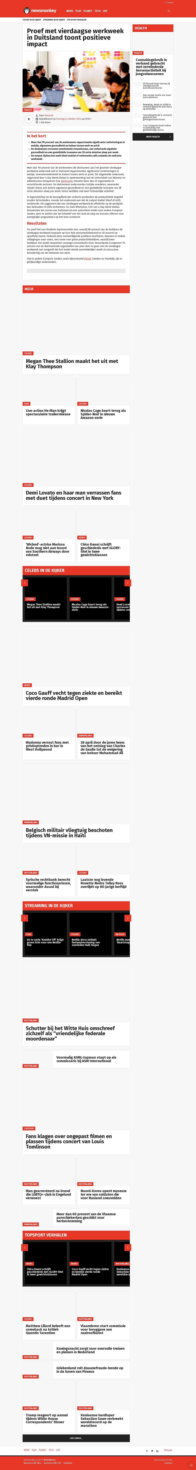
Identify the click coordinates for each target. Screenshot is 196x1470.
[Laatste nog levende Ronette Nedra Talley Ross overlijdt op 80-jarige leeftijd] (103, 860)
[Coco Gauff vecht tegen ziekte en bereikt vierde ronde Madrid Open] (76, 657)
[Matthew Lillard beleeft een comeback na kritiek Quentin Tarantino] (49, 1306)
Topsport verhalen (76, 20)
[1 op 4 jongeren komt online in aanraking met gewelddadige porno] (138, 126)
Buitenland (30, 872)
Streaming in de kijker (54, 20)
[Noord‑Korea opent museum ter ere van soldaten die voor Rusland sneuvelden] (103, 1171)
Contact (168, 1463)
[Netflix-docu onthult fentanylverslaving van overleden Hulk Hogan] (91, 924)
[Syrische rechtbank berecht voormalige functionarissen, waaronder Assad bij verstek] (49, 860)
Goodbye (67, 1463)
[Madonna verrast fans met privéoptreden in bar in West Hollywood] (49, 723)
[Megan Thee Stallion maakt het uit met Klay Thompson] (76, 325)
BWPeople (66, 181)
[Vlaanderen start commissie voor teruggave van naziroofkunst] (103, 1306)
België (87, 258)
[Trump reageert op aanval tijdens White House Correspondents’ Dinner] (49, 1395)
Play (78, 11)
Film (26, 403)
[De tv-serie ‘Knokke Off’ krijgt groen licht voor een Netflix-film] (46, 924)
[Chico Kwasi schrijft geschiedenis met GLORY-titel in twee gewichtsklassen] (103, 524)
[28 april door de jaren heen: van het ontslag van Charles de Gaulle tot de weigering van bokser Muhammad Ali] (103, 723)
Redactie (49, 115)
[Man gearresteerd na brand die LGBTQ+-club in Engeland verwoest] (49, 1171)
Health (28, 110)
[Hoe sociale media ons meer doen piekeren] (138, 94)
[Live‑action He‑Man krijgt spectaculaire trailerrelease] (49, 391)
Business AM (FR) (52, 1463)
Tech (98, 11)
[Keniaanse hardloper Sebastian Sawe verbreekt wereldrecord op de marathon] (103, 1395)
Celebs (28, 353)
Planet (87, 11)
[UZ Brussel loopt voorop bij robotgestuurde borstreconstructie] (138, 84)
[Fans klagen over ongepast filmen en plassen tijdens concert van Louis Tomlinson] (76, 1100)
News (69, 11)
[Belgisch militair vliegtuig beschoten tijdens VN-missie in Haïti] (76, 794)
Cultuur (29, 1128)
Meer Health (159, 137)
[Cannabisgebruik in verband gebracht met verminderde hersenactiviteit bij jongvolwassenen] (153, 43)
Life (105, 11)
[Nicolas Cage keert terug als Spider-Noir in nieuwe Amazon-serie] (103, 391)
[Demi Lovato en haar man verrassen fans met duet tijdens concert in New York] (76, 457)
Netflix (120, 934)
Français (170, 2)
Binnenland (85, 735)
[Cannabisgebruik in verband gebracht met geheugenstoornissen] (138, 115)
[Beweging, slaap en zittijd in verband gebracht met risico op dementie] (138, 105)
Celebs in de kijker (32, 20)
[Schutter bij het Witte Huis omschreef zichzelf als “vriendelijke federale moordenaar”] (76, 992)
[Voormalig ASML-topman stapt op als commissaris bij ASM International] (38, 1059)
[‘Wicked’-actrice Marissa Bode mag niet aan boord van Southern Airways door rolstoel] (49, 524)
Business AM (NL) (32, 1463)
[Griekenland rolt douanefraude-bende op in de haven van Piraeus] (38, 1369)
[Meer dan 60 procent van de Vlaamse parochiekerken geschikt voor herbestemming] (38, 1217)
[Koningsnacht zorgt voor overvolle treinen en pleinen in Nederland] (38, 1350)
